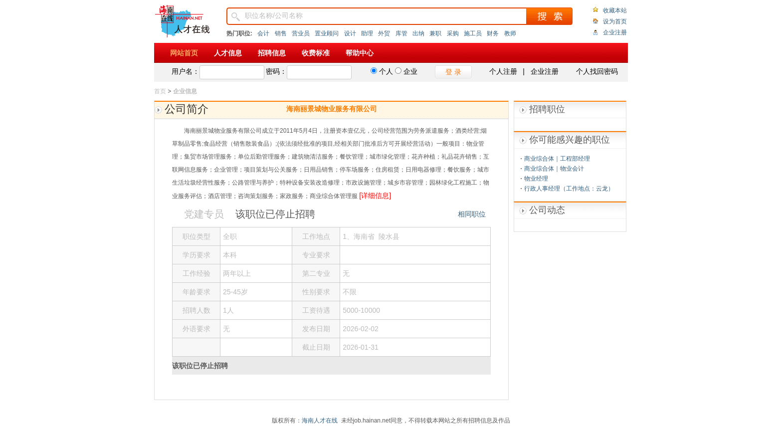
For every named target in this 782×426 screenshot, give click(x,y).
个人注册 (503, 71)
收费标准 (316, 53)
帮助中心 (360, 53)
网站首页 (184, 53)
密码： (276, 71)
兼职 (435, 33)
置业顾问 (327, 33)
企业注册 (615, 32)
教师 (510, 33)
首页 (160, 91)
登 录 (453, 72)
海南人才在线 (320, 420)
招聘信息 (272, 53)
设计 (350, 33)
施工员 (473, 33)
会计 (263, 33)
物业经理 (536, 178)
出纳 (418, 33)
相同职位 (472, 214)
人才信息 (228, 53)
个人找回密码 (597, 71)
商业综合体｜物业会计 (554, 168)
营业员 (301, 33)
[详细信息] (375, 196)
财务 (493, 33)
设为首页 (615, 21)
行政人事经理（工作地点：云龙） (569, 188)
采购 (453, 33)
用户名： (185, 71)
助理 (367, 33)
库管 (401, 33)
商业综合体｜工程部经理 (557, 158)
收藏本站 (615, 10)
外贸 (384, 33)
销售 (281, 33)
